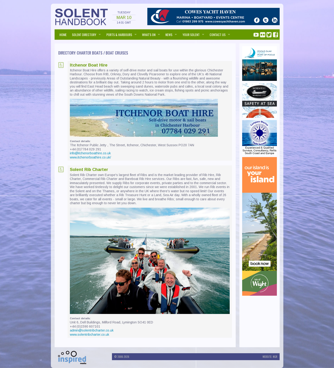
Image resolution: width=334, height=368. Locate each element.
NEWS (168, 34)
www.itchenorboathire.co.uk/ (90, 157)
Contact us (218, 34)
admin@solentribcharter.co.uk (92, 330)
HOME (63, 34)
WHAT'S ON (148, 34)
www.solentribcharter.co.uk (89, 334)
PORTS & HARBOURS (119, 34)
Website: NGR (270, 357)
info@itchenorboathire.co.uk (90, 153)
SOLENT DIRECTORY (84, 34)
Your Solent (191, 34)
